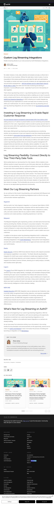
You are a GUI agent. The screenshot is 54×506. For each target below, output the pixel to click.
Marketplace (25, 331)
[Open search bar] (46, 8)
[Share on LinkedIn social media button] (8, 370)
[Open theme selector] (49, 8)
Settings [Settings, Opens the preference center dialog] (9, 502)
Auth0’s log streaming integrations (13, 99)
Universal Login (30, 480)
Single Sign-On (30, 482)
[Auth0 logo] (26, 4)
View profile (43, 353)
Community (6, 455)
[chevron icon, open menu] (7, 8)
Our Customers (30, 455)
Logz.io (6, 267)
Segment (7, 202)
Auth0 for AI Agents (8, 480)
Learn (28, 469)
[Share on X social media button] (5, 370)
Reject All (27, 502)
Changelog (29, 442)
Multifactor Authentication (32, 484)
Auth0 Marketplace (25, 239)
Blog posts (6, 438)
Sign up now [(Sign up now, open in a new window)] (26, 421)
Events (5, 469)
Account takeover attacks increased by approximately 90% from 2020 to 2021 (26, 119)
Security (5, 486)
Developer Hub (7, 434)
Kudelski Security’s (9, 291)
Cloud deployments (8, 491)
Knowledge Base (7, 458)
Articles (28, 434)
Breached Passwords (31, 491)
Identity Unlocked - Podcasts (9, 440)
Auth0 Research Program (9, 471)
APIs (28, 438)
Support (5, 456)
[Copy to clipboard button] (11, 370)
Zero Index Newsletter (8, 442)
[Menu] (49, 4)
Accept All (44, 502)
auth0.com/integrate (15, 328)
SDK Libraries (29, 440)
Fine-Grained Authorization (9, 493)
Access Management (8, 482)
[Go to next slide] (49, 411)
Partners (28, 458)
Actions (28, 486)
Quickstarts (29, 436)
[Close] (52, 497)
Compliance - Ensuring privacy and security (35, 456)
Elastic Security (8, 252)
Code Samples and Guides (9, 436)
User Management (7, 487)
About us (29, 462)
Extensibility (6, 484)
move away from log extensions (23, 135)
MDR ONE (7, 287)
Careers (31, 461)
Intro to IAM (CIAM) (31, 471)
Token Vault (29, 493)
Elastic (6, 248)
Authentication (7, 489)
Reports (28, 446)
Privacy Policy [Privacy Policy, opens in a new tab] (48, 498)
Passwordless (29, 489)
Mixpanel (7, 218)
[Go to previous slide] (46, 411)
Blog (5, 7)
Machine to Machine (31, 487)
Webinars (29, 448)
